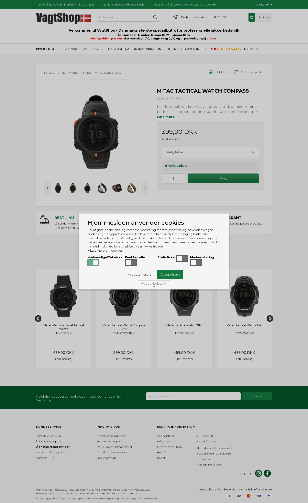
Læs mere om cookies (105, 250)
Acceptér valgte (139, 274)
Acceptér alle (170, 274)
